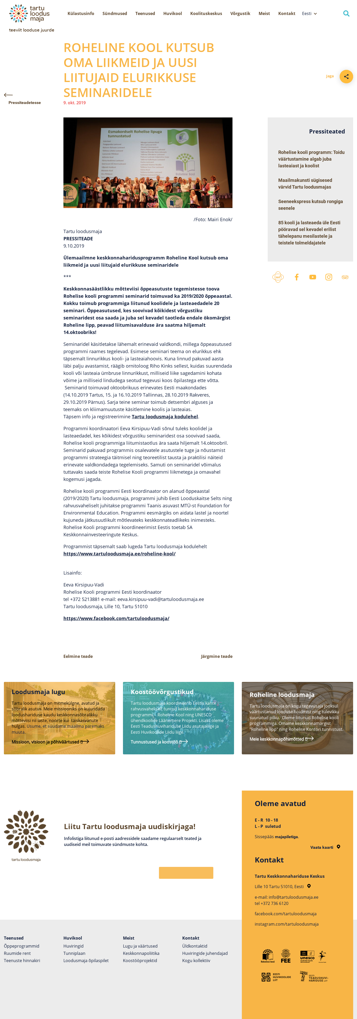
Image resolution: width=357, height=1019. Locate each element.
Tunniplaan (74, 953)
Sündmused (115, 13)
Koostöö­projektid (140, 960)
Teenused (145, 13)
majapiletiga (286, 836)
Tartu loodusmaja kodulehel (165, 416)
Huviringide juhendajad (205, 953)
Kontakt (286, 13)
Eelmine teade (78, 656)
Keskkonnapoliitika (141, 953)
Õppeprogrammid (21, 946)
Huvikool (172, 13)
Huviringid (73, 946)
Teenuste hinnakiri (22, 960)
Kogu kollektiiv (196, 960)
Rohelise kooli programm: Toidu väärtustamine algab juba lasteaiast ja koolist (311, 159)
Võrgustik (240, 13)
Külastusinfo (81, 13)
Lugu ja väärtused (140, 946)
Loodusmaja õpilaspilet (86, 960)
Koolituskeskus (206, 13)
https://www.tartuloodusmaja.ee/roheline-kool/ (119, 554)
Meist (264, 13)
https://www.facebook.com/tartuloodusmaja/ (116, 618)
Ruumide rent (17, 953)
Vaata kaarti (325, 847)
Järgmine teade (216, 656)
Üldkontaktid (194, 946)
